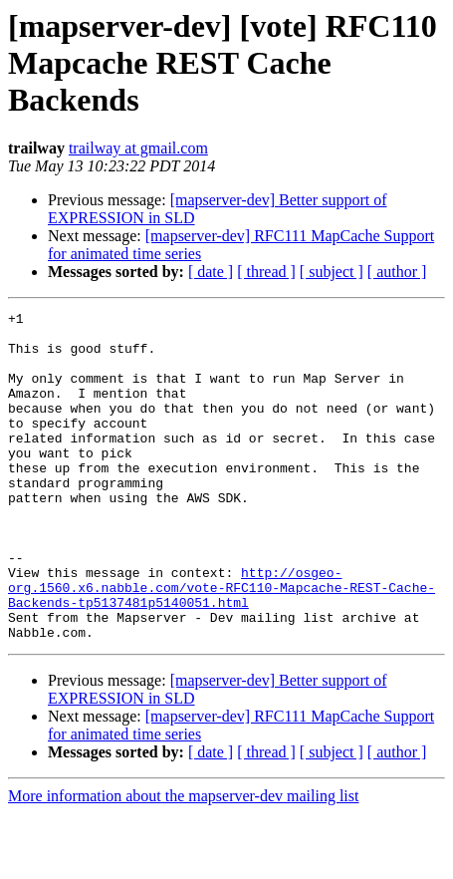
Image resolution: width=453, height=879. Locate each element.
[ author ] (397, 271)
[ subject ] (331, 271)
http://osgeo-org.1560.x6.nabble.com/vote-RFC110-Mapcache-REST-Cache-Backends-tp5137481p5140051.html (221, 644)
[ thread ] (266, 271)
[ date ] (210, 271)
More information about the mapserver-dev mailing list (183, 861)
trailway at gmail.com (138, 148)
